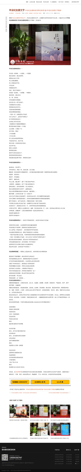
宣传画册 (77, 457)
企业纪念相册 (69, 454)
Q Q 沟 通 (60, 382)
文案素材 (31, 13)
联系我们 (67, 2)
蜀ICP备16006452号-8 (26, 470)
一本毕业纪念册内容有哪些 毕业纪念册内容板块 (58, 392)
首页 (27, 2)
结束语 (40, 13)
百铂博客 (17, 372)
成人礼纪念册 (69, 463)
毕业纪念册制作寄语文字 (19, 18)
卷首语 (26, 13)
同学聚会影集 (69, 457)
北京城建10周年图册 (59, 459)
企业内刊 (77, 459)
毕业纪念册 (46, 2)
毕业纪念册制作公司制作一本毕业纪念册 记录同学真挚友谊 (24, 392)
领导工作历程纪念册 (59, 463)
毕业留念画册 (69, 459)
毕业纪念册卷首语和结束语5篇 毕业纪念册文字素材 (40, 389)
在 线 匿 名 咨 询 (40, 382)
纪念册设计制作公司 (8, 2)
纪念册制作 (11, 13)
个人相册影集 (53, 2)
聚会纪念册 (39, 2)
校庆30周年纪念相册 (59, 461)
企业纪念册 (32, 2)
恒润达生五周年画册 (59, 457)
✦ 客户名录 (61, 2)
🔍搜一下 (77, 463)
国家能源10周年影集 (59, 454)
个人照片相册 (69, 461)
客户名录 (77, 454)
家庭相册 (77, 461)
